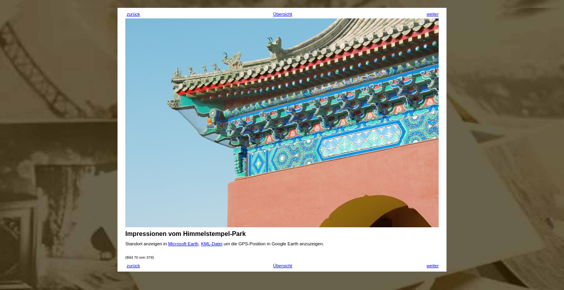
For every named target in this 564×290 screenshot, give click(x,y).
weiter (433, 14)
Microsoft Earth (183, 243)
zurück (133, 14)
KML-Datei (211, 243)
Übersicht (282, 14)
